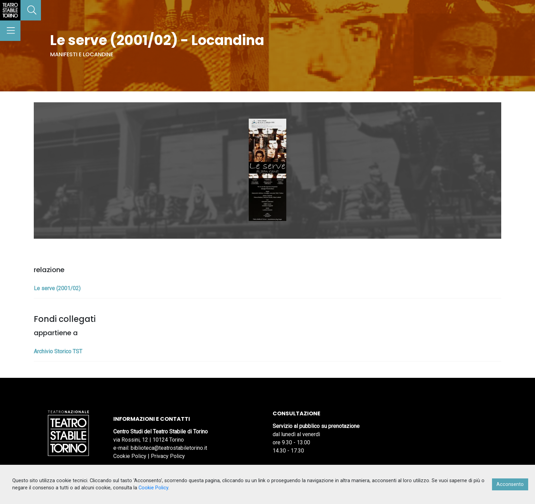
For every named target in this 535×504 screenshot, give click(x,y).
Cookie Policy (129, 456)
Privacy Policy (168, 456)
